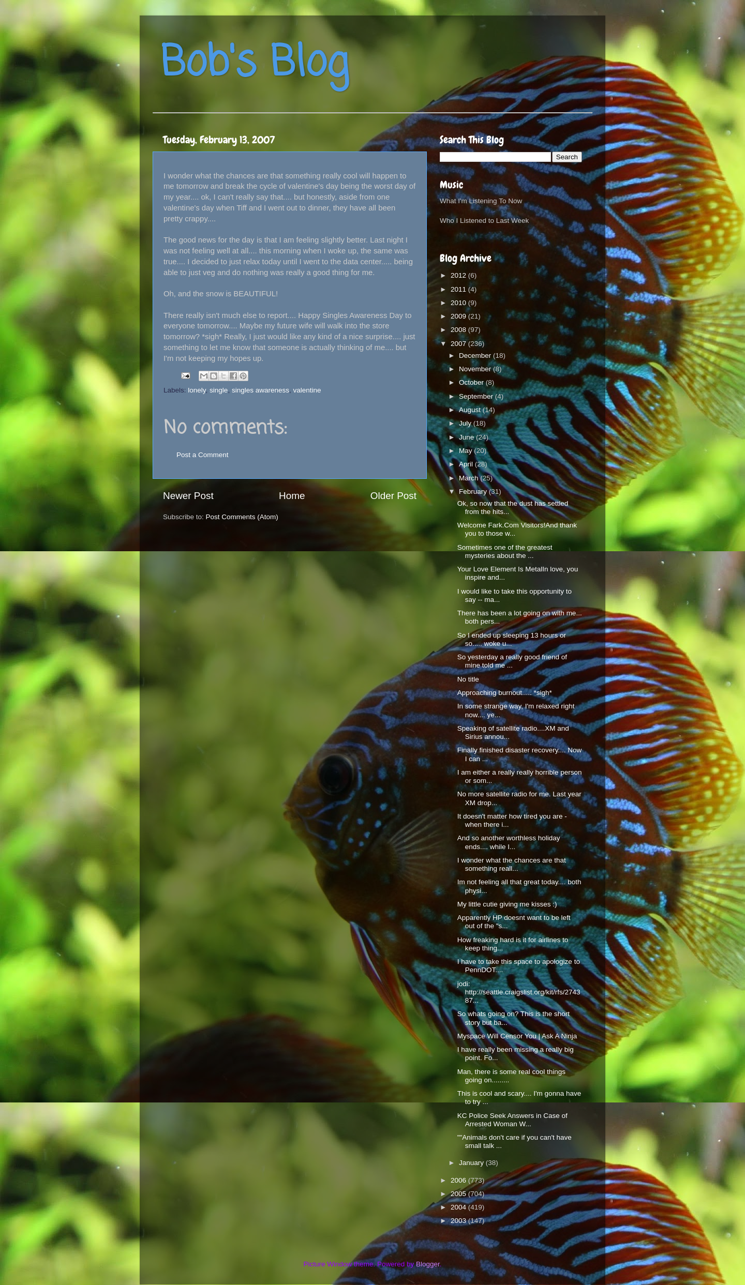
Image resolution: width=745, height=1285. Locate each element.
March (469, 478)
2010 (459, 303)
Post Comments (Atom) (242, 517)
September (477, 396)
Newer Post (188, 495)
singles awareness (260, 390)
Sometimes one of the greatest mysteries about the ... (505, 551)
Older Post (393, 495)
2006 (459, 1180)
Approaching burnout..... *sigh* (504, 693)
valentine (307, 390)
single (219, 390)
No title (468, 679)
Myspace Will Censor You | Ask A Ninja (517, 1036)
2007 (459, 343)
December (476, 355)
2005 (459, 1194)
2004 (459, 1207)
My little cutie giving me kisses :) (507, 904)
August (471, 410)
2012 (459, 275)
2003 (459, 1220)
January (472, 1163)
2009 (459, 316)
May (466, 451)
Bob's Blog (254, 64)
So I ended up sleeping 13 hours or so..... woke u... (511, 639)
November (476, 369)
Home (292, 495)
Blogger (428, 1264)
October (472, 382)
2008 (459, 330)
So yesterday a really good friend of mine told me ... (512, 661)
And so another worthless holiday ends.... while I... (508, 842)
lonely (196, 390)
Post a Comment (202, 455)
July (466, 423)
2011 (459, 289)
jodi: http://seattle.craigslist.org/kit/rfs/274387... (518, 992)
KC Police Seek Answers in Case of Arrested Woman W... (512, 1120)
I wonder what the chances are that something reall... (511, 864)
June (467, 437)
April (467, 464)
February (474, 491)
